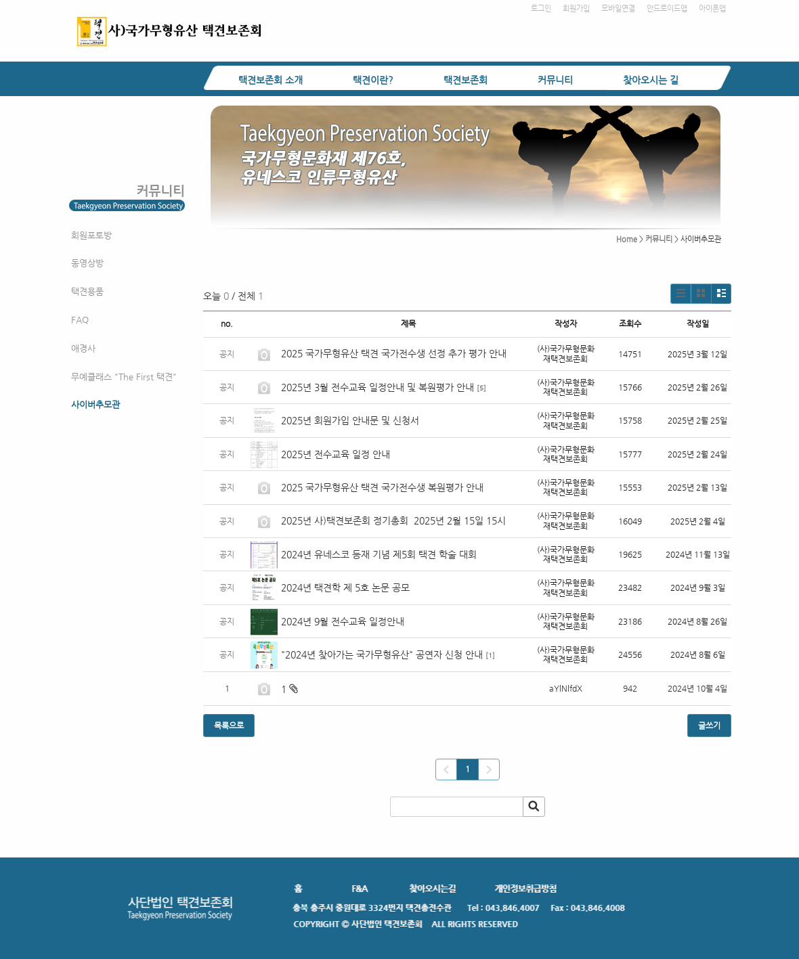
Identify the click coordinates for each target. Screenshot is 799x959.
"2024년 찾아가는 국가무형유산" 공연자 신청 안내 (382, 654)
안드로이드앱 (667, 8)
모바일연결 (618, 8)
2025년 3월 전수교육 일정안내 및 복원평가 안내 (377, 387)
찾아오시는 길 (650, 79)
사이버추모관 (95, 404)
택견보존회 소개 (270, 79)
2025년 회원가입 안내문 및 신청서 (350, 420)
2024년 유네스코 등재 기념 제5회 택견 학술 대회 (379, 554)
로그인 (541, 8)
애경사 (83, 348)
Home (626, 239)
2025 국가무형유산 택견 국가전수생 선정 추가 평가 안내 (393, 353)
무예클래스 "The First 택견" (124, 377)
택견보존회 (466, 79)
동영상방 (87, 263)
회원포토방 (91, 235)
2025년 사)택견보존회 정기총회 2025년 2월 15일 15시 (393, 520)
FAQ (80, 320)
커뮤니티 (555, 79)
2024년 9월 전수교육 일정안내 (342, 621)
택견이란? (373, 79)
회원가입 (576, 8)
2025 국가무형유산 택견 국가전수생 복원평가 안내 (382, 487)
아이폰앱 (712, 8)
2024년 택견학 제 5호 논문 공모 (345, 587)
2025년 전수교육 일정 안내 (337, 454)
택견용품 (87, 291)
